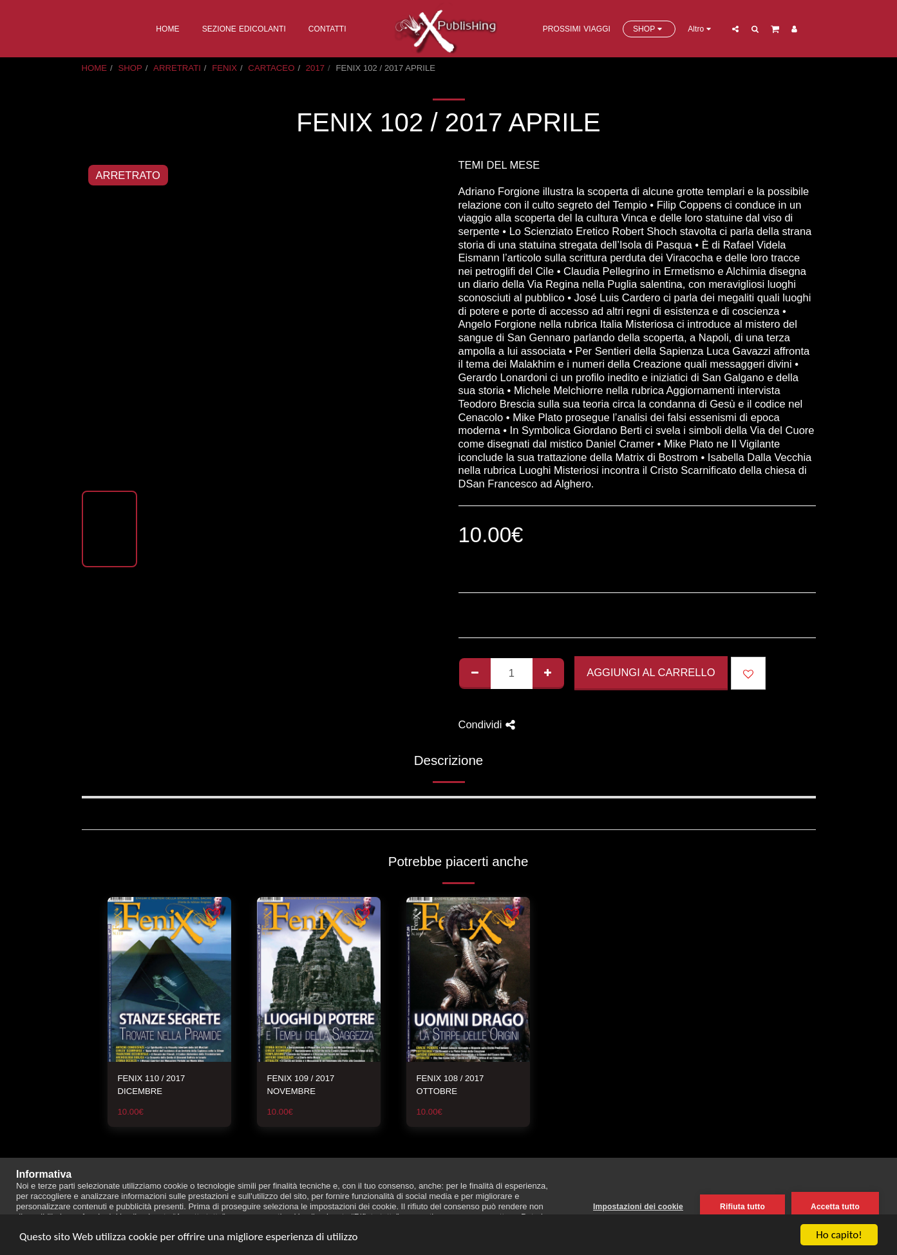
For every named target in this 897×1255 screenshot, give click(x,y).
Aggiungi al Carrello (651, 672)
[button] (736, 28)
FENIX (224, 68)
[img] (169, 979)
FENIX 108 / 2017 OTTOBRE (450, 1084)
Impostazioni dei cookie (638, 1206)
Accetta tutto (835, 1206)
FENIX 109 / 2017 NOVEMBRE (301, 1084)
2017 (315, 68)
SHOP (130, 68)
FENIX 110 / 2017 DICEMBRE (151, 1084)
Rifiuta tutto (742, 1206)
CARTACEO (271, 68)
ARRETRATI (177, 68)
